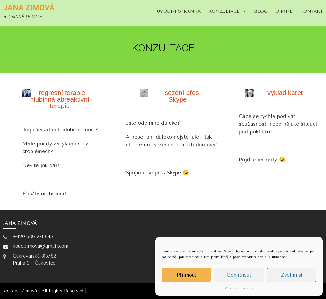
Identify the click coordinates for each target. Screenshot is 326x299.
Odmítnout (239, 275)
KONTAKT (311, 11)
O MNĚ (283, 11)
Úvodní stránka (179, 11)
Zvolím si (291, 275)
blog (260, 11)
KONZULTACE (224, 11)
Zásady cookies (239, 288)
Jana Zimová (28, 7)
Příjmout (186, 275)
